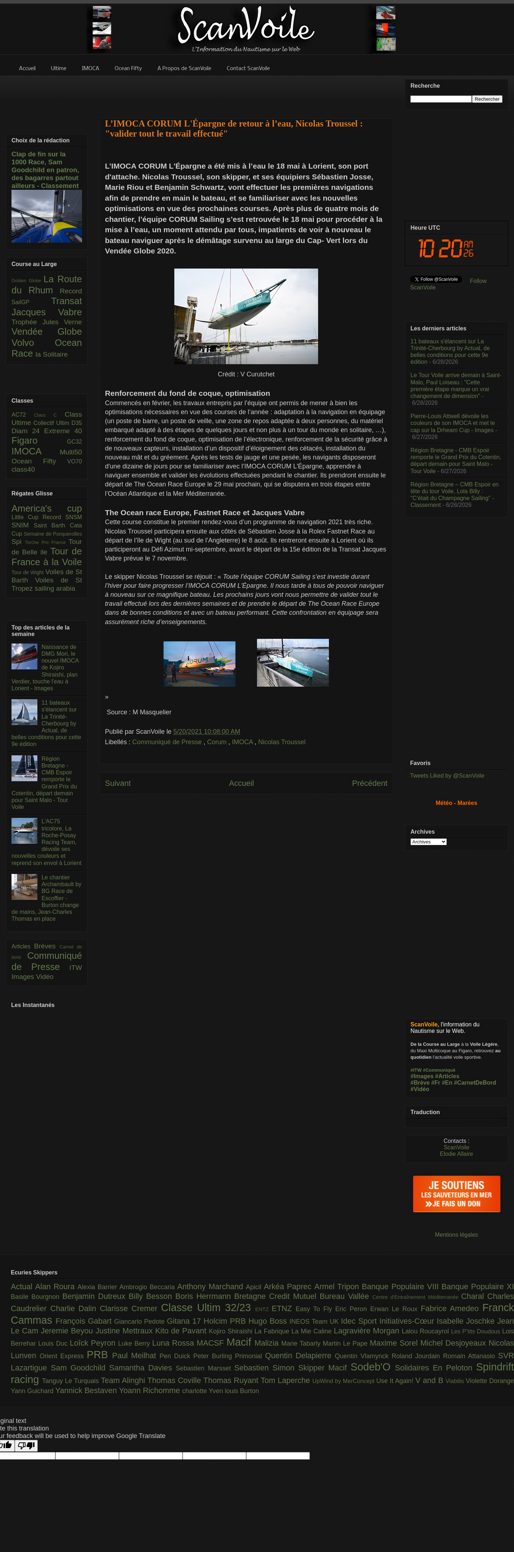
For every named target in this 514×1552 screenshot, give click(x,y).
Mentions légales (456, 1235)
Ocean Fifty (39, 461)
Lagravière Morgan (368, 1330)
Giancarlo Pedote (140, 1321)
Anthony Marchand (211, 1286)
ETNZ (284, 1308)
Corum (217, 742)
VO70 (74, 461)
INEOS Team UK (315, 1321)
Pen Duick (176, 1356)
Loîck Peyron (94, 1342)
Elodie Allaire (456, 1154)
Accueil (241, 783)
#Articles (447, 1076)
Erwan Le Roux (395, 1309)
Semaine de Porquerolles (53, 534)
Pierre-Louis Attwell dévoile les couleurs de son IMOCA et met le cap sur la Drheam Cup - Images (452, 423)
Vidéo (45, 976)
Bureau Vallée (346, 1296)
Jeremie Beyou (68, 1330)
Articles (23, 946)
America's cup (47, 508)
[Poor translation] (26, 1446)
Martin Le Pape (346, 1343)
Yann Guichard (33, 1391)
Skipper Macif (324, 1367)
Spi (18, 541)
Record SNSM (62, 517)
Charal (474, 1296)
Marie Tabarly (302, 1343)
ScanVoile (456, 1147)
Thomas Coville (175, 1380)
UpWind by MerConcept (344, 1381)
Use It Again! (396, 1380)
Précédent (369, 783)
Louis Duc (54, 1343)
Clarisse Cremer (130, 1308)
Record (71, 291)
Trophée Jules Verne (47, 322)
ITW (75, 967)
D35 (77, 423)
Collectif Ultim (52, 423)
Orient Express (63, 1356)
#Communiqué (439, 1070)
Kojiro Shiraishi (231, 1331)
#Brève (420, 1083)
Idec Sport (360, 1321)
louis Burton (242, 1391)
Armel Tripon (338, 1286)
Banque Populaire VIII (402, 1286)
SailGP (31, 302)
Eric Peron (352, 1309)
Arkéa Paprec (289, 1286)
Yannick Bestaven (87, 1390)
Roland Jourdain (417, 1356)
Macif (240, 1342)
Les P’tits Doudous (476, 1331)
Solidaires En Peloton (435, 1367)
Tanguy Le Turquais (71, 1380)
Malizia (267, 1342)
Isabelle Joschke (467, 1321)
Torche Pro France (46, 542)
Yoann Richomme (150, 1390)
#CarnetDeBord (475, 1083)
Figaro (39, 440)
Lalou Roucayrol (426, 1331)
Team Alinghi (124, 1380)
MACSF (211, 1342)
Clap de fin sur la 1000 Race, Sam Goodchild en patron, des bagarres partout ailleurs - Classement (45, 169)
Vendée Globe (47, 331)
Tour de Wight (28, 572)
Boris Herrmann (204, 1296)
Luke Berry (135, 1343)
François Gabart (84, 1321)
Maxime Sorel (395, 1342)
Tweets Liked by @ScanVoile (447, 776)
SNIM (23, 525)
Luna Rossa (174, 1342)
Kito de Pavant (182, 1330)
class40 (23, 469)
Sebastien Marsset (205, 1368)
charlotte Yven (203, 1391)
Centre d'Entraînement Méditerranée (416, 1297)
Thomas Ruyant (232, 1380)
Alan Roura (56, 1286)
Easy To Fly (315, 1309)
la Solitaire (52, 354)
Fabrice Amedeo (451, 1308)
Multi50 (71, 452)
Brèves (47, 946)
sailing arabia (55, 588)
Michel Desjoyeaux (454, 1342)
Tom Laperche (286, 1380)
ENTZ (263, 1309)
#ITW (416, 1070)
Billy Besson (152, 1296)
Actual (23, 1286)
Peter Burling (214, 1356)
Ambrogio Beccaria (148, 1287)
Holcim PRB (225, 1321)
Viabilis (456, 1381)
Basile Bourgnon (37, 1296)
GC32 (74, 442)
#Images (421, 1076)
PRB (99, 1354)
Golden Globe (27, 280)
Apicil (255, 1287)
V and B (430, 1380)
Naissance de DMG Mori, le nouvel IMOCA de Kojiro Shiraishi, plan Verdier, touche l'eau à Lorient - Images (45, 667)
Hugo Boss (268, 1321)
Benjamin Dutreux (96, 1296)
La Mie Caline (313, 1331)
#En (447, 1083)
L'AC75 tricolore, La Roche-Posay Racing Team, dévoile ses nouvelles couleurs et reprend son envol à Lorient (47, 842)
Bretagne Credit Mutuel (277, 1296)
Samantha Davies (142, 1367)
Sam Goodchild (80, 1367)
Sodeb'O (372, 1367)
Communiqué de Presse (167, 742)
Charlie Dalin (75, 1308)
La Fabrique (273, 1331)
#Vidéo (419, 1089)
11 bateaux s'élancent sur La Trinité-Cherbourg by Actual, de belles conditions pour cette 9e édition (46, 723)
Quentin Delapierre (300, 1355)
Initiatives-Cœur (408, 1321)
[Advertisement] (246, 889)
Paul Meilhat (136, 1355)
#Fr (435, 1083)
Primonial (250, 1356)
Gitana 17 (185, 1321)
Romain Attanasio (470, 1356)
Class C (49, 415)
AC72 (23, 415)
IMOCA (243, 742)
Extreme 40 (63, 431)
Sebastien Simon (266, 1367)
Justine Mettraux (125, 1330)
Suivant (118, 783)
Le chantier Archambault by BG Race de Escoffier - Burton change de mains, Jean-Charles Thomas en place (47, 898)
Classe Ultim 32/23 (208, 1307)
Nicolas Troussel (282, 742)
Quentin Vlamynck (363, 1356)
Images (24, 976)
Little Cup (27, 517)
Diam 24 (28, 431)
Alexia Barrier (99, 1287)
